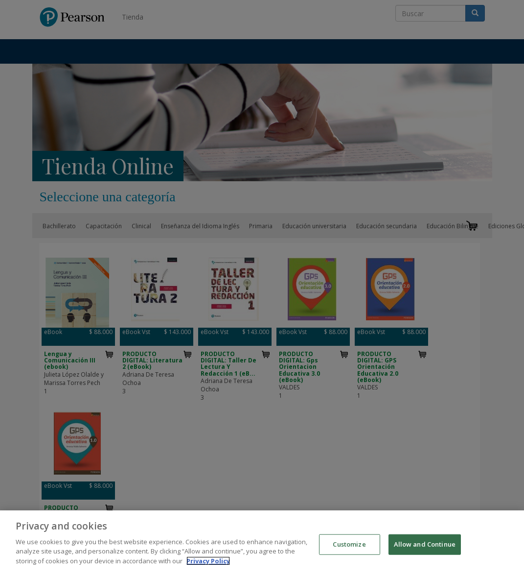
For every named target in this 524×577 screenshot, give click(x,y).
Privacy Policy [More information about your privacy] (208, 565)
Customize (349, 549)
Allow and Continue (425, 549)
